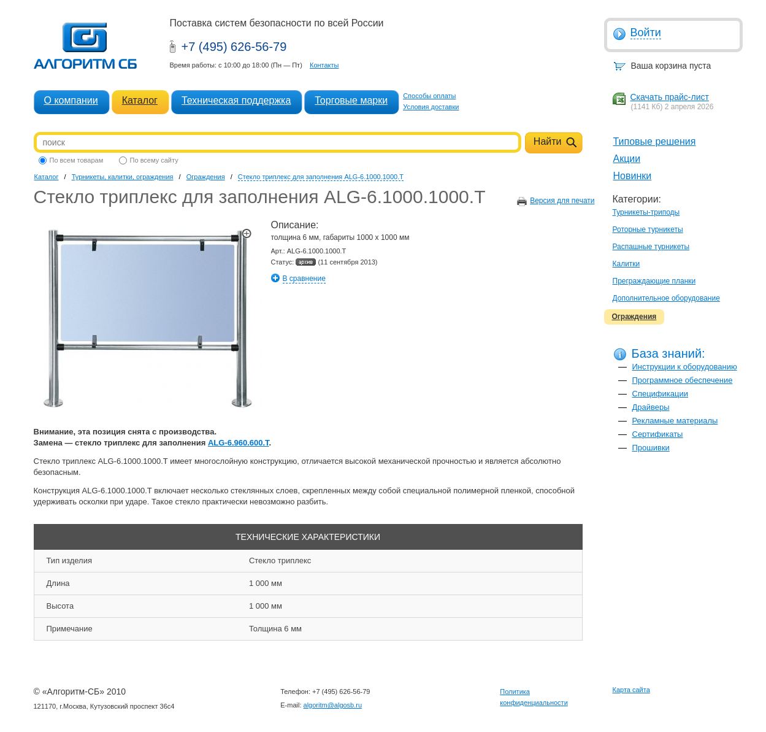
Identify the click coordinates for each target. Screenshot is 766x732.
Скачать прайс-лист (669, 97)
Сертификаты (657, 434)
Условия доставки (431, 106)
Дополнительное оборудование (666, 298)
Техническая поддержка (236, 100)
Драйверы (651, 407)
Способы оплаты (429, 95)
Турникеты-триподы (646, 212)
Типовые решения (654, 141)
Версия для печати (562, 200)
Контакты (324, 65)
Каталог (140, 100)
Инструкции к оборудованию (684, 366)
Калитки (626, 264)
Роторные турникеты (648, 229)
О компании (71, 100)
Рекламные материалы (675, 420)
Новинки (632, 176)
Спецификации (660, 393)
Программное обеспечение (682, 380)
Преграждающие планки (654, 281)
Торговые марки (351, 100)
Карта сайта (631, 689)
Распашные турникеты (651, 246)
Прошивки (651, 447)
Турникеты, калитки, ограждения (123, 176)
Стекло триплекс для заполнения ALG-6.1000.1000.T (321, 176)
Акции (627, 158)
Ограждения (634, 316)
